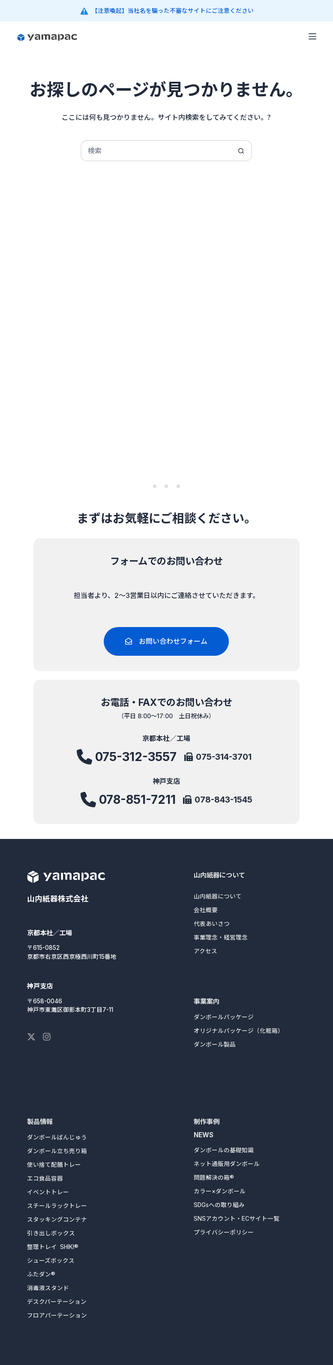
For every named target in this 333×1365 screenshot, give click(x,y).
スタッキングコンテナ (57, 1219)
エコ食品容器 (45, 1178)
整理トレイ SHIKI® (52, 1246)
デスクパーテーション (57, 1301)
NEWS (203, 1135)
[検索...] (156, 150)
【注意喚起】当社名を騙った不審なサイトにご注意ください (173, 10)
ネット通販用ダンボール (227, 1163)
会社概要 (206, 910)
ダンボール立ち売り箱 (57, 1151)
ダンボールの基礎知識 (224, 1150)
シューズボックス (51, 1260)
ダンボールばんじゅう (57, 1137)
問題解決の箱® (214, 1177)
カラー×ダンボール (220, 1191)
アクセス (205, 951)
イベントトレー (48, 1192)
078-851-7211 (137, 800)
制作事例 (206, 1122)
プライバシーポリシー (224, 1232)
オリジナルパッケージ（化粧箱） (239, 1030)
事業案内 (206, 1001)
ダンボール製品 (215, 1044)
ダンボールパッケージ (224, 1017)
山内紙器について (219, 875)
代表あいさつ (212, 923)
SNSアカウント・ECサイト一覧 (236, 1218)
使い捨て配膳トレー (54, 1164)
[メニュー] (312, 36)
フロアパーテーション (57, 1315)
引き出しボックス (51, 1233)
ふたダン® (41, 1274)
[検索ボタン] (241, 150)
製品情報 (40, 1122)
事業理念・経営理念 (221, 937)
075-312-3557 (136, 760)
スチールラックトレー (57, 1205)
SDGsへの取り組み (219, 1204)
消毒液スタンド (48, 1288)
